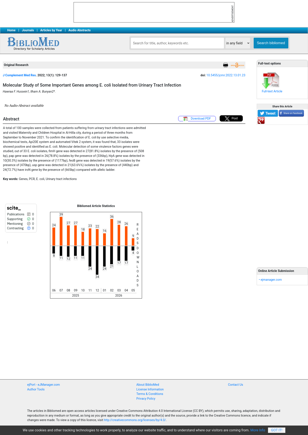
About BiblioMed (147, 385)
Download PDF (197, 119)
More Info (257, 430)
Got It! (276, 430)
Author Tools (35, 389)
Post (231, 118)
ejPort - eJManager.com (43, 385)
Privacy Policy (145, 398)
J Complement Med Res (19, 75)
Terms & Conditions (149, 394)
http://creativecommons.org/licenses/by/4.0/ (135, 420)
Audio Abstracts (79, 30)
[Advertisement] (282, 193)
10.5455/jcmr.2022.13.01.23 (225, 75)
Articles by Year (51, 30)
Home (11, 30)
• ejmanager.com (270, 280)
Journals (28, 30)
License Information (150, 389)
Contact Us (235, 385)
